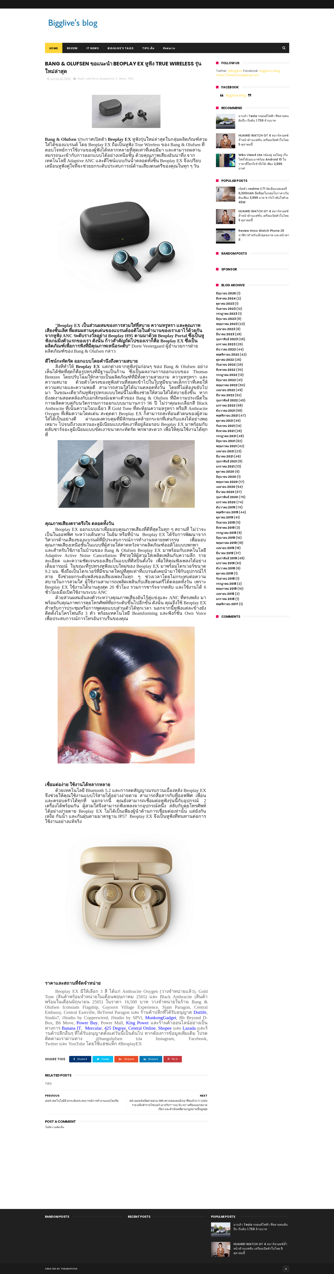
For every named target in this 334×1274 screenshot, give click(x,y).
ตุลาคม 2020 (225, 471)
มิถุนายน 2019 (225, 538)
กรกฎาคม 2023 (226, 314)
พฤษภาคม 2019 (226, 543)
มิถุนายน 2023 (226, 319)
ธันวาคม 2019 (225, 507)
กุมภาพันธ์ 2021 (226, 461)
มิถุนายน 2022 (226, 380)
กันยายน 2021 (225, 426)
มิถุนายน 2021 (225, 441)
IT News (93, 48)
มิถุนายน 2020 (226, 477)
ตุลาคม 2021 (224, 421)
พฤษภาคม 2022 (227, 385)
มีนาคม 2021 (224, 456)
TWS (130, 78)
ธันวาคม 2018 (225, 568)
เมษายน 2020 (225, 487)
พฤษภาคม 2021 (226, 446)
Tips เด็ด (148, 48)
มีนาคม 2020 (225, 492)
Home (53, 48)
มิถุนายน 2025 (226, 293)
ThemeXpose (69, 1268)
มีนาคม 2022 (225, 395)
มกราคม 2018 (225, 599)
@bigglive (235, 71)
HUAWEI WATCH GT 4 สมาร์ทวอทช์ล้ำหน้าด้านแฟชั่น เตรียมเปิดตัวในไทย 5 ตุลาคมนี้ (263, 140)
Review (72, 48)
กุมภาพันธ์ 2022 (227, 400)
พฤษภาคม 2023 (227, 324)
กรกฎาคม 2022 (226, 375)
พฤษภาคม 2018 (226, 589)
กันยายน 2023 (226, 309)
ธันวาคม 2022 (226, 349)
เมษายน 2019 (225, 548)
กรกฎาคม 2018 (226, 584)
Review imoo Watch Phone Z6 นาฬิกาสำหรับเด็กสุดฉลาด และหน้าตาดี (263, 235)
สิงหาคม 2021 (225, 431)
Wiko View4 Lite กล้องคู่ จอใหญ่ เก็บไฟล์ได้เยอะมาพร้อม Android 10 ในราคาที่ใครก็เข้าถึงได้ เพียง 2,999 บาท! (263, 162)
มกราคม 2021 (225, 466)
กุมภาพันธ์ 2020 (227, 497)
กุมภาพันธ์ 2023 (227, 339)
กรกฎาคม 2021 (226, 436)
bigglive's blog (269, 71)
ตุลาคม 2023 (225, 303)
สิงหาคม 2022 (225, 370)
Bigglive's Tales (120, 48)
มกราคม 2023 (225, 344)
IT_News (120, 78)
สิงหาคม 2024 (226, 298)
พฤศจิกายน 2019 (227, 512)
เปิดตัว (81, 78)
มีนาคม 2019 (224, 553)
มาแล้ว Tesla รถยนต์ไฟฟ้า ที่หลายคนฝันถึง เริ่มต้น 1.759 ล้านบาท (263, 118)
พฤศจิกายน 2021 (227, 415)
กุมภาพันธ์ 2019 (226, 558)
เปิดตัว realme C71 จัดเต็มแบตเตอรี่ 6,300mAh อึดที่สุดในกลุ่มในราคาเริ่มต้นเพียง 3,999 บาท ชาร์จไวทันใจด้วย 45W (263, 195)
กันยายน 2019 (225, 522)
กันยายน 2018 (225, 578)
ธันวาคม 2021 (225, 410)
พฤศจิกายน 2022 (227, 354)
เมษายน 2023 (225, 329)
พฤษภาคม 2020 (227, 482)
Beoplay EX (107, 78)
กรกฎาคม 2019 (226, 533)
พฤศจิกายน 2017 (227, 604)
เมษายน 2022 (225, 390)
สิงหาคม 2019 (225, 528)
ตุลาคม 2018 (224, 573)
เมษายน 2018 (225, 594)
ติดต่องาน (169, 48)
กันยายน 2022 (226, 364)
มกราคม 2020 (226, 502)
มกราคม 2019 (225, 563)
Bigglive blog (235, 95)
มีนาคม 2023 (225, 334)
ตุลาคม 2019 (224, 517)
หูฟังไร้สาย (92, 78)
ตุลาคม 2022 (225, 360)
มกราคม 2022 (225, 405)
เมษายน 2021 (225, 451)
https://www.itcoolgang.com (237, 75)
